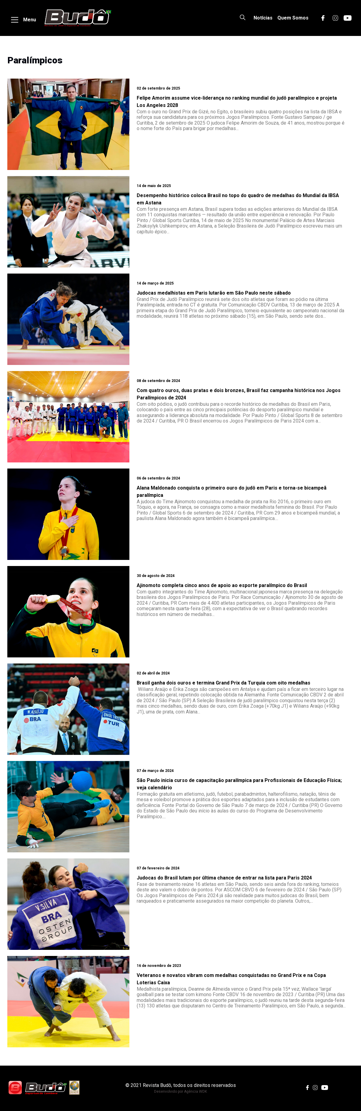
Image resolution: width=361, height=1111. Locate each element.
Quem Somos (293, 18)
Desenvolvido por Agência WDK (180, 1091)
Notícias (263, 18)
